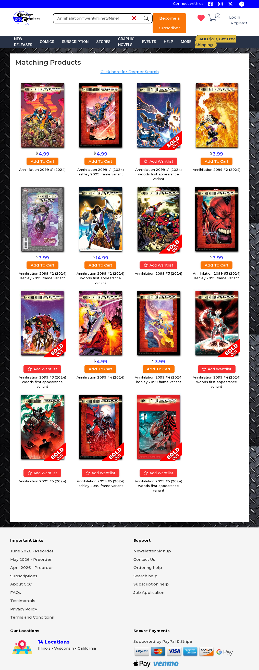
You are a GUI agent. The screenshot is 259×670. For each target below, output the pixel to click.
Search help (145, 576)
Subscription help (151, 584)
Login (234, 17)
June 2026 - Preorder (32, 551)
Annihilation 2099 (34, 170)
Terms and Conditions (32, 617)
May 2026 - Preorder (31, 559)
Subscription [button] (75, 41)
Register (239, 22)
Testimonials (22, 600)
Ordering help (147, 567)
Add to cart (42, 161)
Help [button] (168, 41)
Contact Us (144, 559)
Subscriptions (23, 576)
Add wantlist (158, 161)
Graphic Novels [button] (126, 42)
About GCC (21, 584)
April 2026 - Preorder (31, 567)
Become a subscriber (169, 23)
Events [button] (149, 41)
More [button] (186, 41)
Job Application (148, 592)
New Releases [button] (23, 42)
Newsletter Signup (152, 551)
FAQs (15, 592)
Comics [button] (47, 41)
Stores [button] (103, 41)
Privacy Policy (23, 609)
